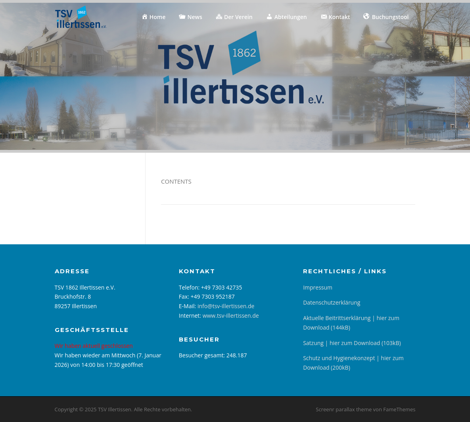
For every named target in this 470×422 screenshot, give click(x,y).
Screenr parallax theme (344, 409)
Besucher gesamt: (202, 355)
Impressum (317, 287)
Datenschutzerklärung (331, 302)
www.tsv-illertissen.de (231, 315)
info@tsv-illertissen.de (226, 306)
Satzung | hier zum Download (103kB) (352, 343)
